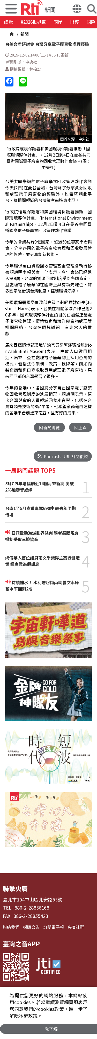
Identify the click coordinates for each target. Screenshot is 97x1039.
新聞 (24, 34)
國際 (91, 21)
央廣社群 (76, 927)
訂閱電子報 (53, 927)
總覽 (8, 21)
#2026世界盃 (33, 21)
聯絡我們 (11, 927)
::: (7, 34)
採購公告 (31, 927)
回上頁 (80, 427)
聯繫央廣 (15, 888)
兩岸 (58, 21)
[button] (77, 9)
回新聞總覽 (49, 427)
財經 (74, 21)
